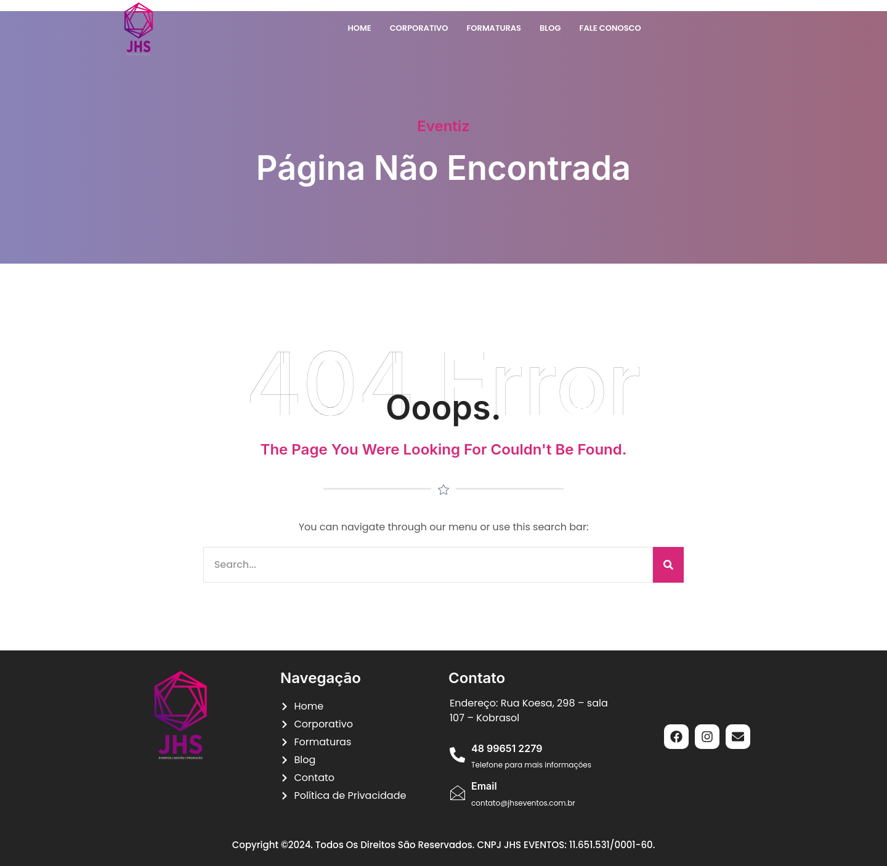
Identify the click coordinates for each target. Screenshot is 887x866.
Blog (550, 28)
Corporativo (419, 28)
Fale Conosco (610, 28)
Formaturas (493, 28)
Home (359, 28)
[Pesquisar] (668, 565)
